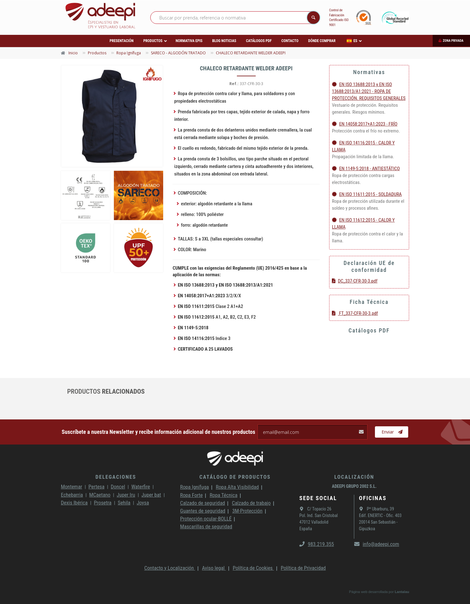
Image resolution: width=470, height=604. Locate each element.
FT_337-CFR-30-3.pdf (355, 313)
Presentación (121, 41)
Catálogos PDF (259, 41)
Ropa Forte (191, 495)
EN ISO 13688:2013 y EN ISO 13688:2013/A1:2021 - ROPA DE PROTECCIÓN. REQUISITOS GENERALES (369, 91)
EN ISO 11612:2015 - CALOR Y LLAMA (363, 223)
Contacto (289, 41)
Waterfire (140, 486)
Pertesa (96, 486)
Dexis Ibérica (74, 502)
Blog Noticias (224, 41)
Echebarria (72, 495)
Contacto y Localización (169, 568)
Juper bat (151, 495)
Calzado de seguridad (202, 503)
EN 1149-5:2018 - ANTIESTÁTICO (366, 168)
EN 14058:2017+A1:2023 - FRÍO (365, 124)
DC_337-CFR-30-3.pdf (354, 281)
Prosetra (102, 502)
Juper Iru (126, 495)
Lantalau (402, 592)
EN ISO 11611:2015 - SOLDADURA (367, 194)
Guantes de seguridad (202, 511)
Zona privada (453, 41)
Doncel (118, 486)
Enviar (392, 432)
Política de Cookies (253, 568)
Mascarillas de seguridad (206, 526)
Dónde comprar (321, 41)
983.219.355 (316, 544)
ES (352, 40)
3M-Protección (247, 511)
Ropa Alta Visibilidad (237, 487)
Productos (153, 41)
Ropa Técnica (223, 495)
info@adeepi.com (376, 544)
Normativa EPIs (189, 41)
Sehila (124, 502)
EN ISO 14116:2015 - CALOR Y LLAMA (363, 146)
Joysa (143, 502)
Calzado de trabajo (251, 503)
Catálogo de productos (234, 477)
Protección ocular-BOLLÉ (206, 518)
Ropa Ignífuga (194, 487)
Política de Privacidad (303, 568)
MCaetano (99, 495)
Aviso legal (214, 568)
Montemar (71, 486)
